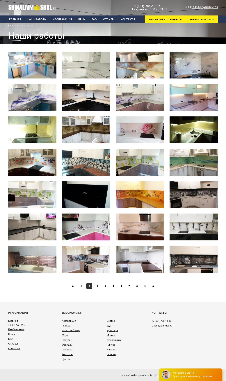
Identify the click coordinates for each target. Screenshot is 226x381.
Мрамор (111, 335)
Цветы (66, 359)
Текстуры (67, 354)
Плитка (111, 344)
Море (65, 335)
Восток (111, 320)
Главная (15, 19)
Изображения (62, 19)
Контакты (128, 19)
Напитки (67, 340)
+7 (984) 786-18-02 (146, 6)
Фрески (111, 354)
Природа (67, 349)
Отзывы (108, 19)
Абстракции (69, 320)
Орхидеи (67, 344)
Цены (81, 19)
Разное (111, 349)
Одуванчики (114, 340)
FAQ (94, 19)
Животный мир (71, 330)
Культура (112, 330)
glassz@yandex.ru (204, 7)
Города (66, 325)
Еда (109, 325)
